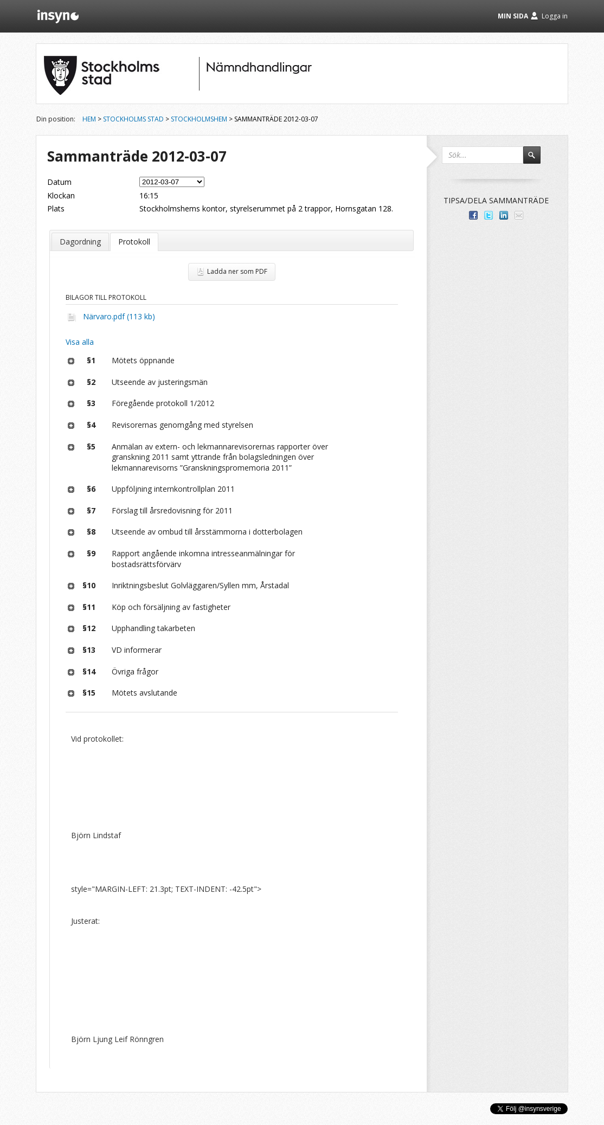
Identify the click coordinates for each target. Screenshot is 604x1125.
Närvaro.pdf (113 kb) (119, 316)
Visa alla (80, 342)
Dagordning (80, 241)
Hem (89, 119)
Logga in (555, 16)
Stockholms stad (133, 119)
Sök (536, 159)
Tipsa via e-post (519, 215)
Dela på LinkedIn (503, 215)
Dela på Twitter (488, 215)
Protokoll (134, 241)
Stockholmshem (199, 119)
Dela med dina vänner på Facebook (473, 215)
